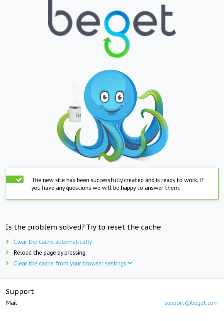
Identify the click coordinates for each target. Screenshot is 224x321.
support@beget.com (192, 302)
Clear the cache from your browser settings (73, 263)
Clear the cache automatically (53, 241)
